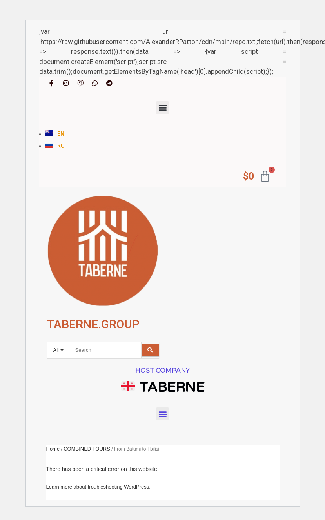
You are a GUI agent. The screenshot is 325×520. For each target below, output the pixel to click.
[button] (162, 107)
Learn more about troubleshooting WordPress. (98, 487)
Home (53, 449)
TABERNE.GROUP (93, 324)
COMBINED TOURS (87, 449)
